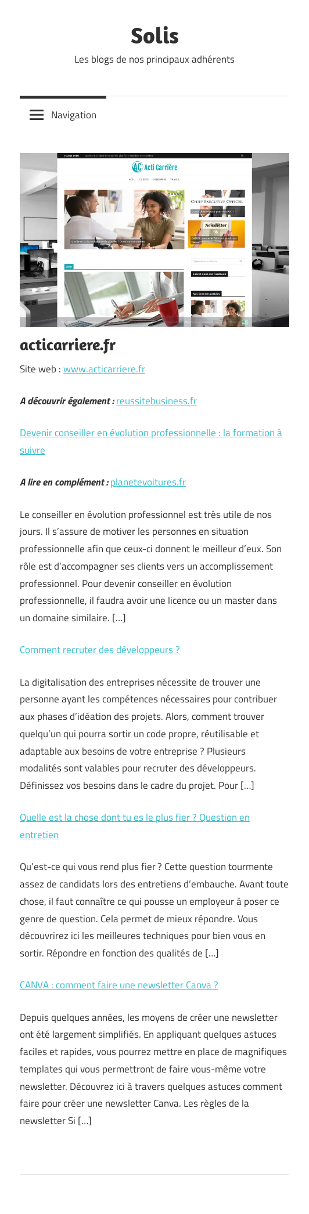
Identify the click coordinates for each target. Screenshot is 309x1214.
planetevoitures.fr (148, 482)
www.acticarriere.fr (104, 368)
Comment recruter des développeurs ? (100, 649)
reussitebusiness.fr (156, 400)
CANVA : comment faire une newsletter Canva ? (119, 984)
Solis (155, 34)
